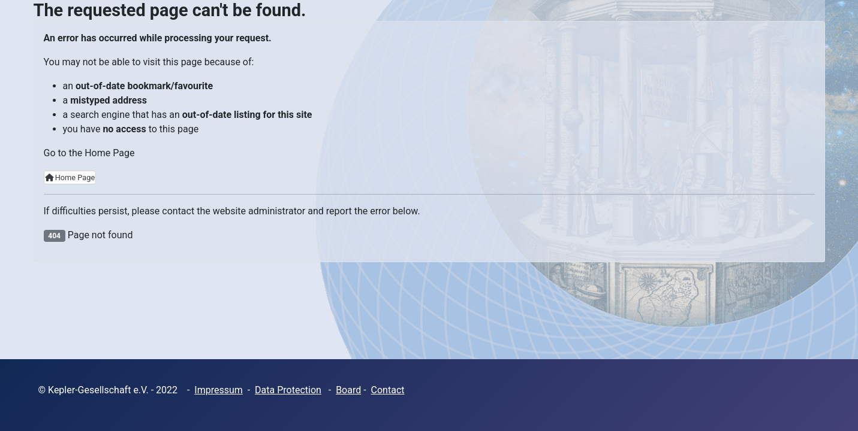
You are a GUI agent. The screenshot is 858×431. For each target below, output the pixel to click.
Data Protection (288, 390)
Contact (388, 390)
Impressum (218, 390)
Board (348, 390)
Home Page (70, 177)
